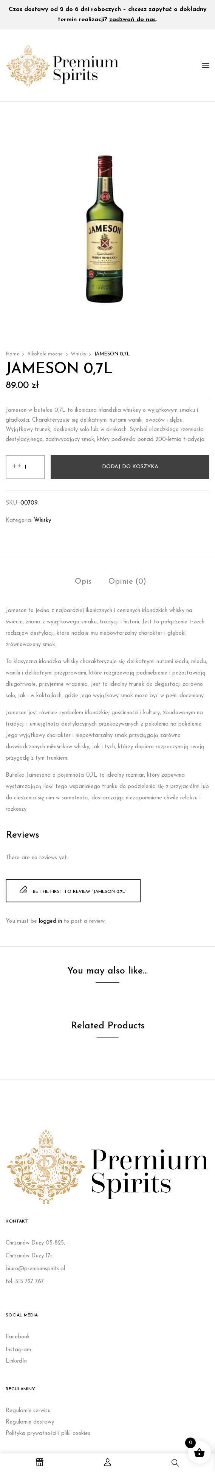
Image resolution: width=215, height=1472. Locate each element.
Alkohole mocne (45, 354)
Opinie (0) (127, 582)
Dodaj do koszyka (130, 467)
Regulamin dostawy (30, 1422)
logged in (50, 921)
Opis (83, 582)
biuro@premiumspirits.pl (35, 1269)
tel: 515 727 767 (25, 1282)
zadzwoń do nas (132, 20)
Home (12, 354)
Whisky (78, 354)
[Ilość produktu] (25, 467)
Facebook (18, 1337)
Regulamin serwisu (28, 1411)
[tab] (83, 582)
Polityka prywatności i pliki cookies (48, 1433)
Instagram (18, 1350)
